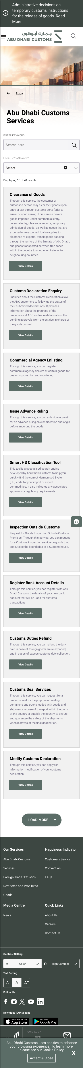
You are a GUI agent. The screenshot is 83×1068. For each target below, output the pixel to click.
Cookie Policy (53, 1050)
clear (65, 168)
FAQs (48, 877)
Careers (50, 924)
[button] (41, 93)
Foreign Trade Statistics (19, 877)
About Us (51, 915)
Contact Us (52, 933)
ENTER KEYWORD (14, 135)
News (7, 915)
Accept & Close (41, 1058)
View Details (25, 266)
